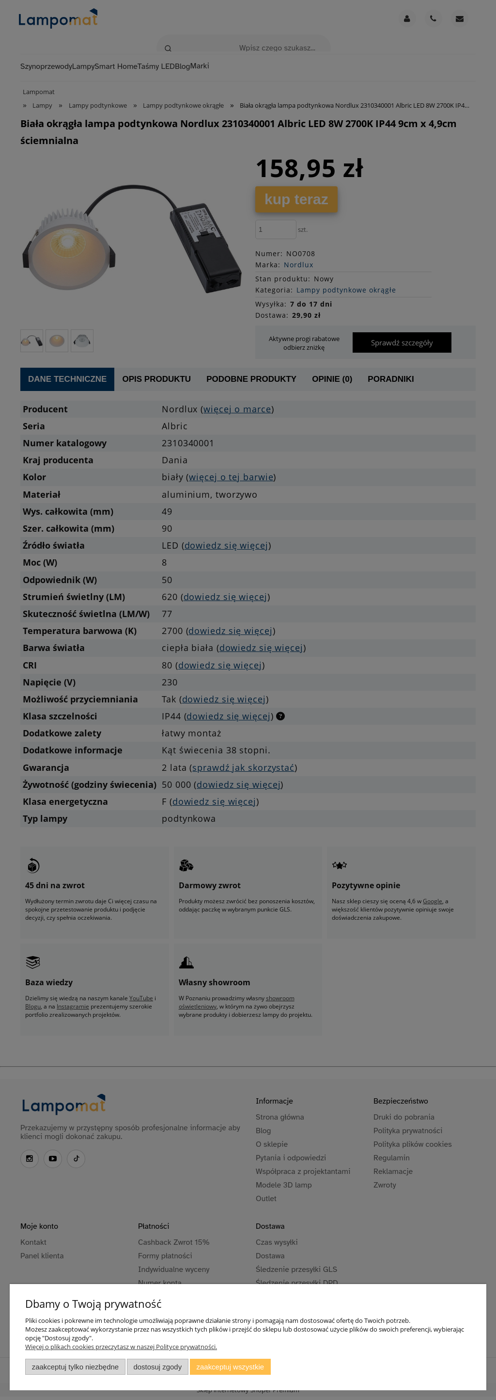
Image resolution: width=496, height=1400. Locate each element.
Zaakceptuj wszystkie (230, 1367)
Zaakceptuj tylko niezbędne (75, 1367)
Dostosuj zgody (157, 1367)
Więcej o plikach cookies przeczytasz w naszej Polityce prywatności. (121, 1346)
